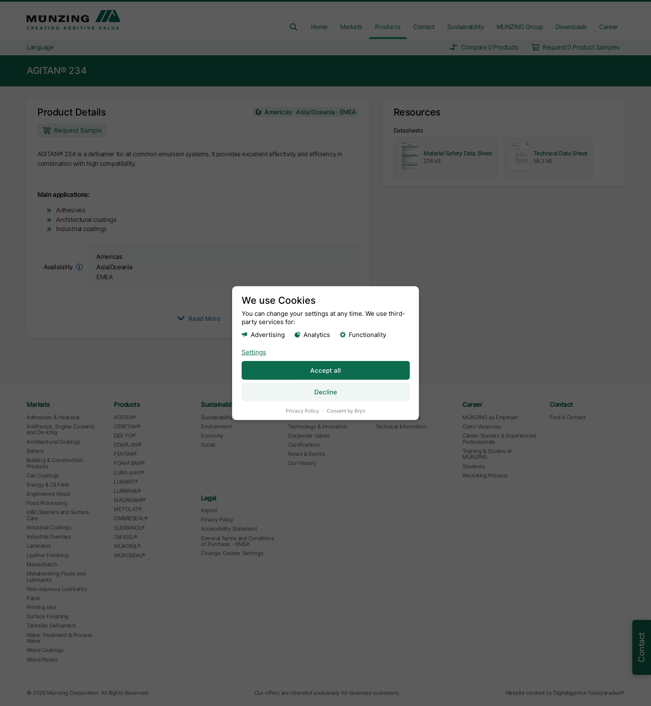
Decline (325, 392)
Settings (254, 352)
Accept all (325, 370)
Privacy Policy (302, 410)
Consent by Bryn (346, 410)
